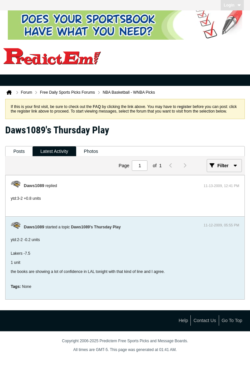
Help (183, 320)
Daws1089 (34, 185)
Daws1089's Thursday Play (96, 227)
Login (232, 5)
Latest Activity (54, 151)
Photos (91, 151)
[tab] (19, 151)
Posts (19, 151)
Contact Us (204, 320)
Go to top (232, 320)
